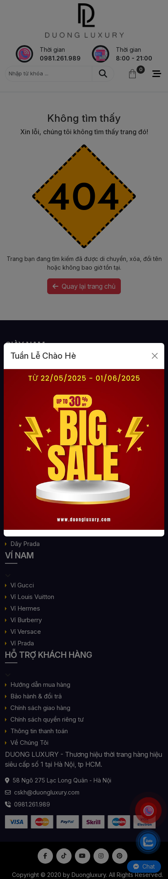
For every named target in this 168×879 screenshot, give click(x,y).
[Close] (155, 356)
